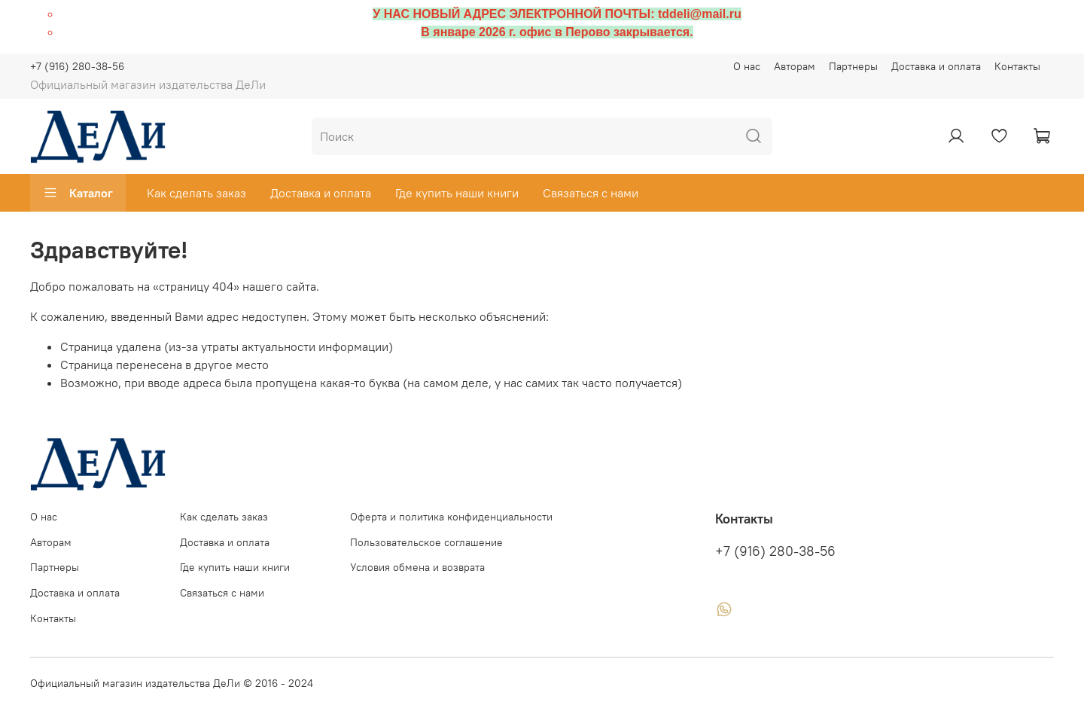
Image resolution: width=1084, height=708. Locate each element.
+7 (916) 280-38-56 (77, 66)
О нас (746, 66)
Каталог (78, 192)
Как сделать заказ (196, 192)
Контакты (1017, 66)
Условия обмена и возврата (417, 567)
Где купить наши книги (457, 192)
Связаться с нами (590, 192)
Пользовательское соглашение (426, 542)
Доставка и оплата (936, 66)
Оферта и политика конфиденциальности (451, 516)
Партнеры (853, 66)
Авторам (794, 66)
